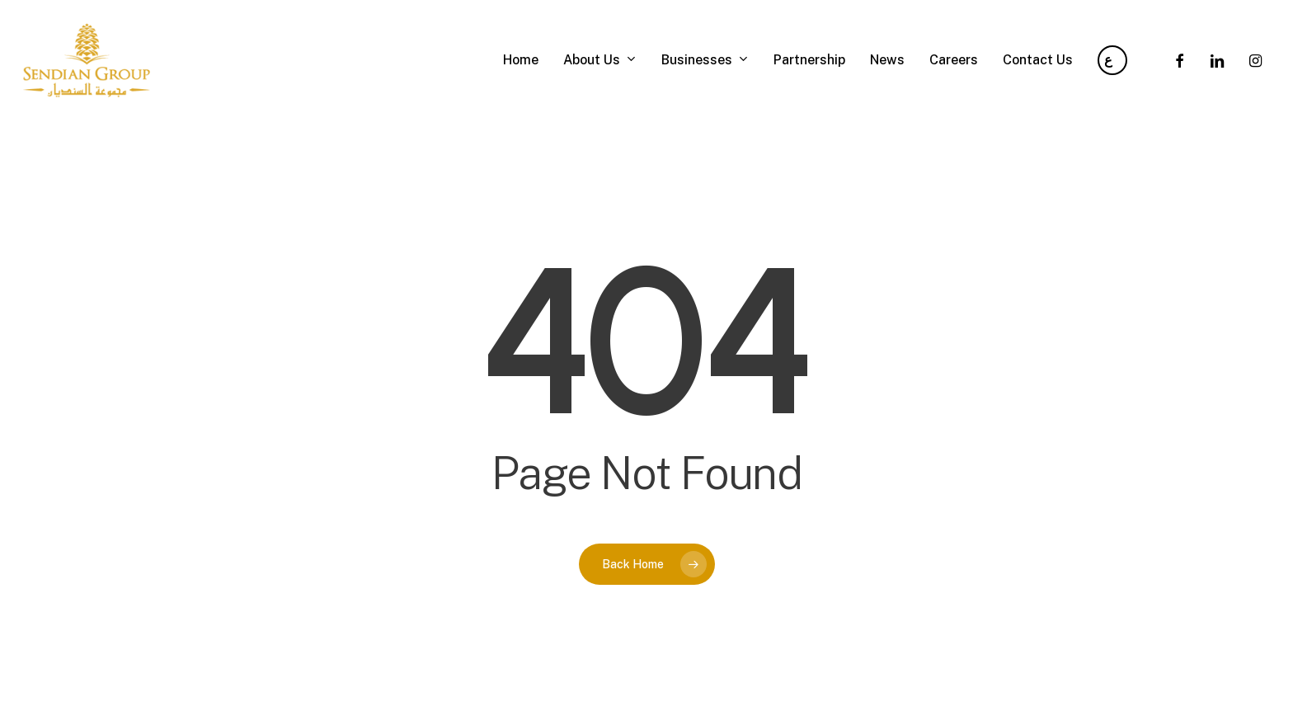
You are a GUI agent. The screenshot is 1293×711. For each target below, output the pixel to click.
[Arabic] (1112, 60)
